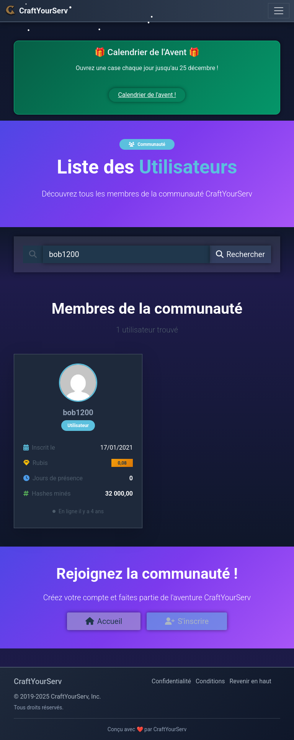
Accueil (103, 621)
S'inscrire (187, 621)
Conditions (210, 681)
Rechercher (240, 254)
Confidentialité (171, 681)
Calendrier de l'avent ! (147, 94)
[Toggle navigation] (278, 10)
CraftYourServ (36, 10)
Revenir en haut (250, 681)
